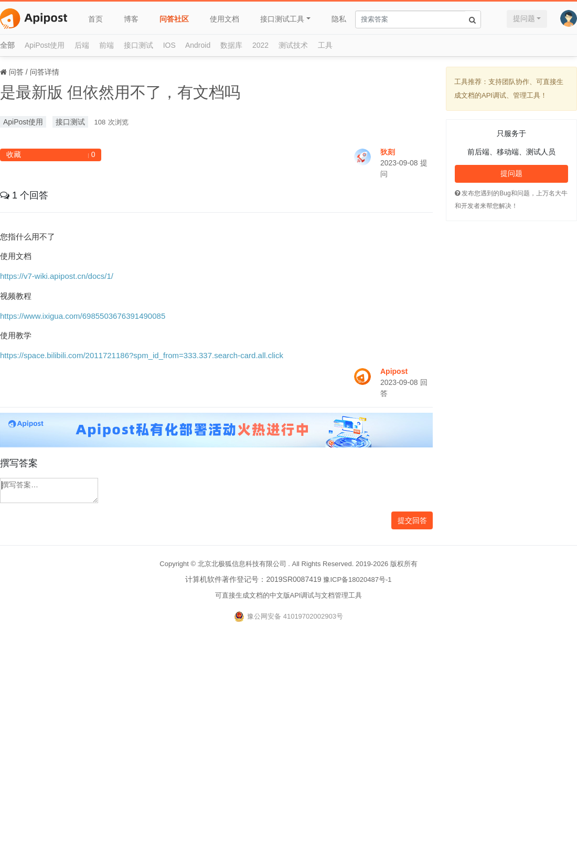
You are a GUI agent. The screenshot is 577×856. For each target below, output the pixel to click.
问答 (16, 72)
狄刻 (387, 152)
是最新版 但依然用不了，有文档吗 (120, 92)
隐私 (339, 19)
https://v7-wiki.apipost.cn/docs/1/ (56, 276)
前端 (106, 45)
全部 (7, 45)
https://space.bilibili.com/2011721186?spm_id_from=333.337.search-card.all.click (141, 355)
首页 (95, 19)
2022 (260, 45)
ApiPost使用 (45, 45)
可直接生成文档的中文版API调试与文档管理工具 (288, 595)
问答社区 (174, 19)
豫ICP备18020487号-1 (357, 579)
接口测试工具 (282, 19)
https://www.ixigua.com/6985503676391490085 (82, 315)
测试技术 (293, 45)
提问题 (524, 18)
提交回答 (412, 520)
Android (197, 45)
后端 (81, 45)
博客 (131, 19)
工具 (325, 45)
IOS (169, 45)
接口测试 (138, 45)
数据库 (231, 45)
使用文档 (224, 19)
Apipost (394, 371)
